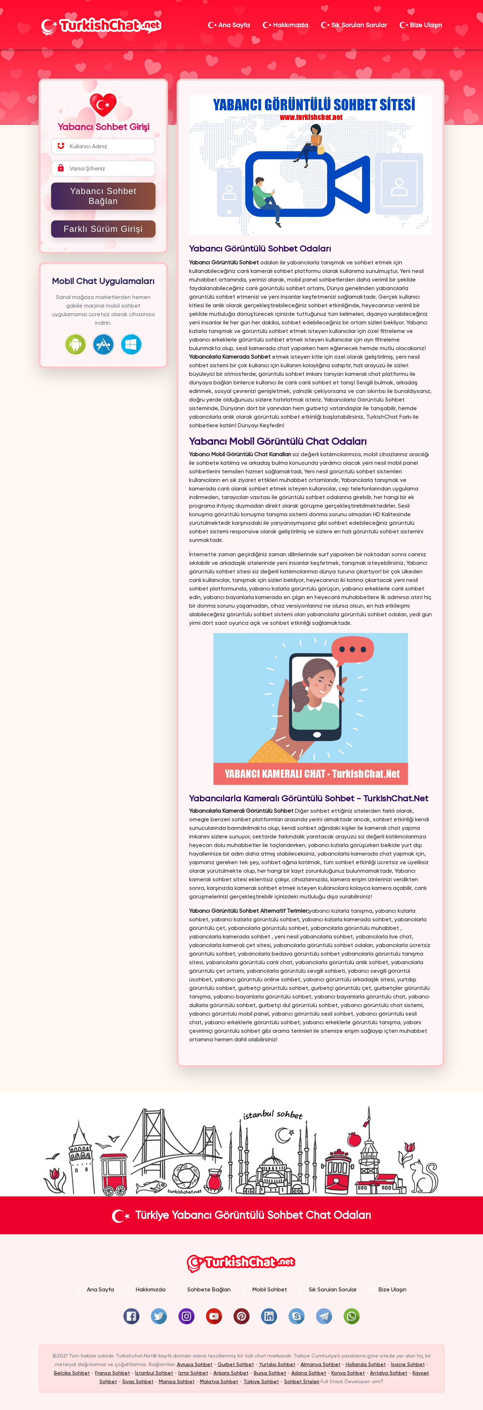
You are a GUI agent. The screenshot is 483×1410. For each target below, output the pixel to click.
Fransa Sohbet (112, 1373)
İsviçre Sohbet (408, 1364)
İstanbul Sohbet (154, 1373)
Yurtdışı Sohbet (277, 1364)
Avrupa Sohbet (194, 1364)
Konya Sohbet (348, 1373)
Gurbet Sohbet (236, 1364)
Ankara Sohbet (230, 1373)
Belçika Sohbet (72, 1373)
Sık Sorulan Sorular (354, 25)
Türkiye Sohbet (261, 1381)
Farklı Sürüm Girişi (103, 229)
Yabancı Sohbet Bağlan (103, 196)
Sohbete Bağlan (204, 1289)
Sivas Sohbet (137, 1381)
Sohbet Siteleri (301, 1381)
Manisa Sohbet (176, 1381)
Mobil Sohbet (264, 1289)
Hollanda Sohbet (366, 1364)
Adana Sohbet (308, 1373)
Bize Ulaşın (421, 25)
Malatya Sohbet (219, 1381)
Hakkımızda (285, 25)
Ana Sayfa (229, 25)
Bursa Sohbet (270, 1373)
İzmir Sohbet (193, 1373)
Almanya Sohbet (320, 1364)
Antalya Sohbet (388, 1373)
